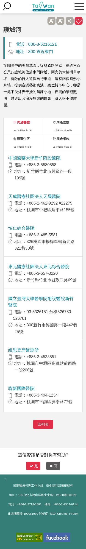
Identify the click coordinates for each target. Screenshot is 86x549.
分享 (70, 21)
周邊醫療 (23, 122)
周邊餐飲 (62, 139)
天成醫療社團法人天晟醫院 (34, 196)
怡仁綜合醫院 (21, 228)
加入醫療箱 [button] (79, 21)
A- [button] (51, 21)
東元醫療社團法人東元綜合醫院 (38, 266)
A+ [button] (60, 21)
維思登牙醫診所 (23, 350)
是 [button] (34, 466)
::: (5, 479)
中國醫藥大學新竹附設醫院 (34, 158)
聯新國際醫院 (21, 388)
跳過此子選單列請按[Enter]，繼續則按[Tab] (42, 21)
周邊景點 (62, 122)
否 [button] (54, 466)
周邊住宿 (23, 139)
